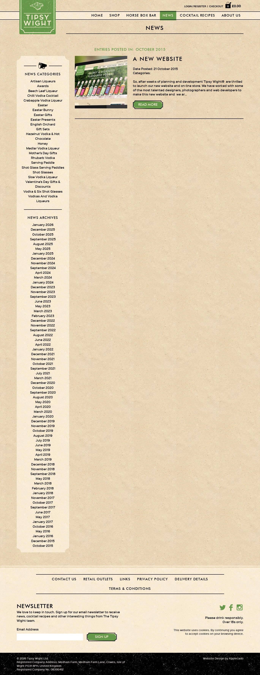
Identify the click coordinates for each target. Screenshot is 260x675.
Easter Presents (43, 119)
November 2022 (43, 325)
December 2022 (43, 320)
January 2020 (43, 416)
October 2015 (43, 545)
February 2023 (43, 316)
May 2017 (43, 517)
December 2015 (43, 541)
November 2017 (43, 498)
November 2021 (43, 359)
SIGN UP (101, 637)
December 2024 (43, 258)
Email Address (28, 629)
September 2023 (43, 296)
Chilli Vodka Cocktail (42, 95)
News (168, 15)
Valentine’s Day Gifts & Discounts (42, 183)
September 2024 (43, 268)
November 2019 (43, 426)
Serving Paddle (43, 162)
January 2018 (43, 493)
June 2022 (43, 340)
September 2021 (42, 368)
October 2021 (43, 363)
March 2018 (43, 483)
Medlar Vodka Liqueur (42, 148)
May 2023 (42, 306)
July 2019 (43, 440)
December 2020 (43, 382)
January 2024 (42, 282)
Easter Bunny (42, 110)
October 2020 (43, 387)
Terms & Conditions (130, 589)
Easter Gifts (43, 115)
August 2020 (43, 397)
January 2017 (43, 521)
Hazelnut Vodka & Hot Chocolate (43, 136)
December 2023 (43, 287)
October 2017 (43, 502)
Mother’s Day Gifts (43, 153)
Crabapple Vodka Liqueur (43, 100)
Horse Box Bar (141, 15)
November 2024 (43, 263)
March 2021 (42, 378)
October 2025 (42, 234)
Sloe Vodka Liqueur (43, 177)
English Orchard (42, 124)
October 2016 (43, 526)
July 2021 (43, 373)
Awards (43, 86)
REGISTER (200, 6)
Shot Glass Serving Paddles (43, 167)
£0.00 (236, 6)
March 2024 (43, 277)
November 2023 (43, 292)
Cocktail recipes (197, 15)
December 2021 (43, 354)
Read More (148, 104)
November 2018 (43, 469)
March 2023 (43, 311)
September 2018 (42, 474)
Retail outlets (98, 579)
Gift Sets (43, 129)
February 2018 (43, 488)
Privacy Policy (152, 579)
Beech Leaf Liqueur (43, 91)
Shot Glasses (43, 172)
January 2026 (43, 224)
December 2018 (43, 464)
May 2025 (42, 248)
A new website (158, 59)
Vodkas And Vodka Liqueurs (43, 198)
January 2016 (43, 536)
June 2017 (43, 512)
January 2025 (42, 253)
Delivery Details (191, 579)
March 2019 (43, 459)
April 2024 (43, 272)
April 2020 (43, 406)
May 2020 (43, 402)
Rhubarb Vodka (43, 158)
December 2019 (43, 421)
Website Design (213, 658)
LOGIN (188, 6)
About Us (231, 15)
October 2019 (43, 430)
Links (125, 579)
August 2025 (43, 244)
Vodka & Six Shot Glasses (42, 191)
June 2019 (43, 445)
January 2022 (42, 349)
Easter (43, 105)
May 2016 (43, 531)
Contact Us (64, 579)
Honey (43, 143)
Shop (114, 15)
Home (97, 15)
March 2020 (43, 411)
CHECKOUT (216, 6)
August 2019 (42, 435)
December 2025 (43, 229)
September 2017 (42, 507)
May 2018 (43, 478)
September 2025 (43, 239)
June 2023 (43, 301)
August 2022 (43, 335)
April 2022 (43, 344)
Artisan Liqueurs (42, 81)
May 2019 (43, 450)
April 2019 (42, 454)
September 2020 (43, 392)
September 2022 (43, 330)
